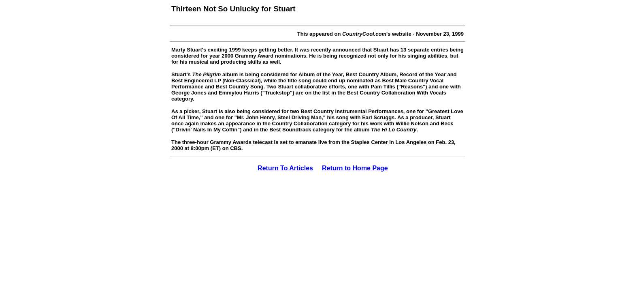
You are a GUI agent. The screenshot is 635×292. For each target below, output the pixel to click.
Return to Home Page (355, 168)
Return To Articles (285, 168)
